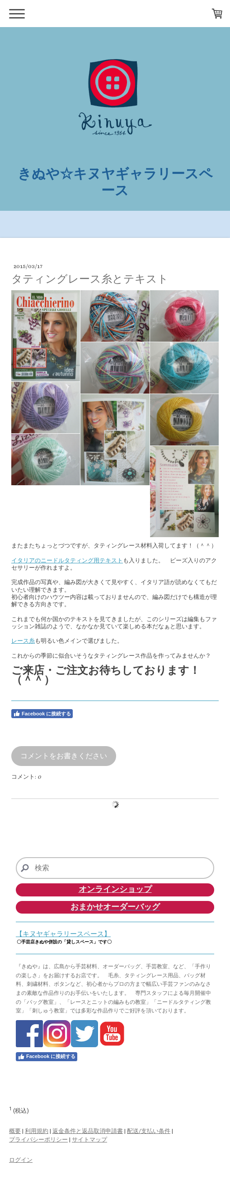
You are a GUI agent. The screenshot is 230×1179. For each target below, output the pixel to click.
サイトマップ (89, 1139)
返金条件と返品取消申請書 (87, 1131)
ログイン (21, 1159)
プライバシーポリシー (38, 1139)
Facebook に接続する (42, 713)
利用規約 (36, 1131)
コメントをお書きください (63, 756)
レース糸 (23, 640)
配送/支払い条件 (148, 1131)
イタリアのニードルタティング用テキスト (67, 560)
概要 (15, 1131)
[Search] (115, 868)
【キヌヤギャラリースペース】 (63, 934)
